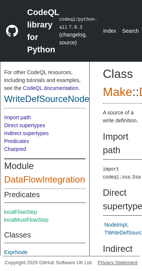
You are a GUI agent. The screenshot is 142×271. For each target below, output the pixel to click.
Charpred (15, 149)
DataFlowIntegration (44, 179)
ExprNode (15, 252)
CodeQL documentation (50, 88)
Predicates (16, 141)
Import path (17, 117)
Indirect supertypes (26, 133)
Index (109, 31)
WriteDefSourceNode (46, 99)
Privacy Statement (117, 262)
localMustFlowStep (26, 220)
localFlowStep (20, 212)
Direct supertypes (24, 125)
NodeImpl (115, 225)
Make (117, 92)
